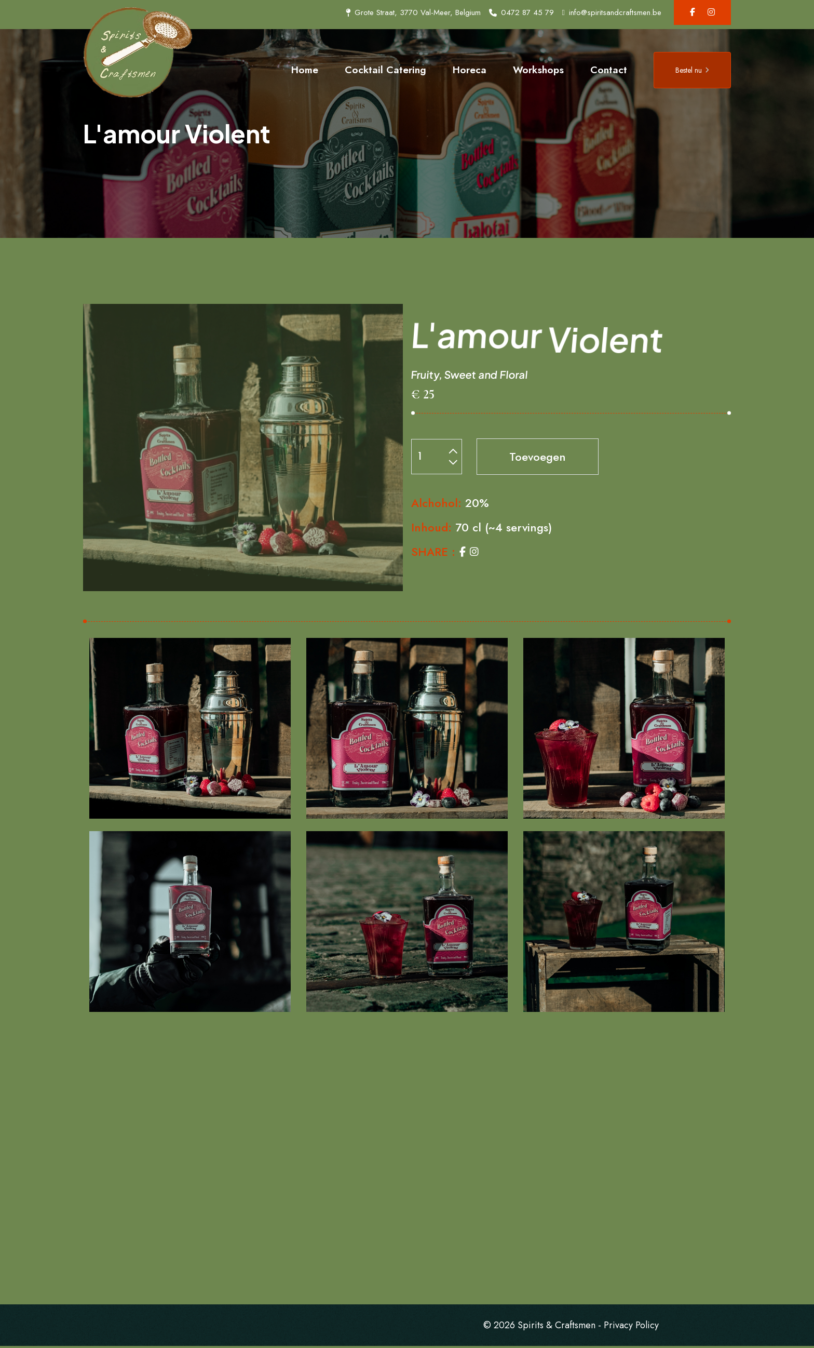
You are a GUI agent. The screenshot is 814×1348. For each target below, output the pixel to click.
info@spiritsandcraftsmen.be (611, 12)
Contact (608, 69)
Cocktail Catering (385, 69)
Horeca (469, 69)
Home (304, 69)
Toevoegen (537, 457)
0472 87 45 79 (521, 12)
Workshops (538, 69)
